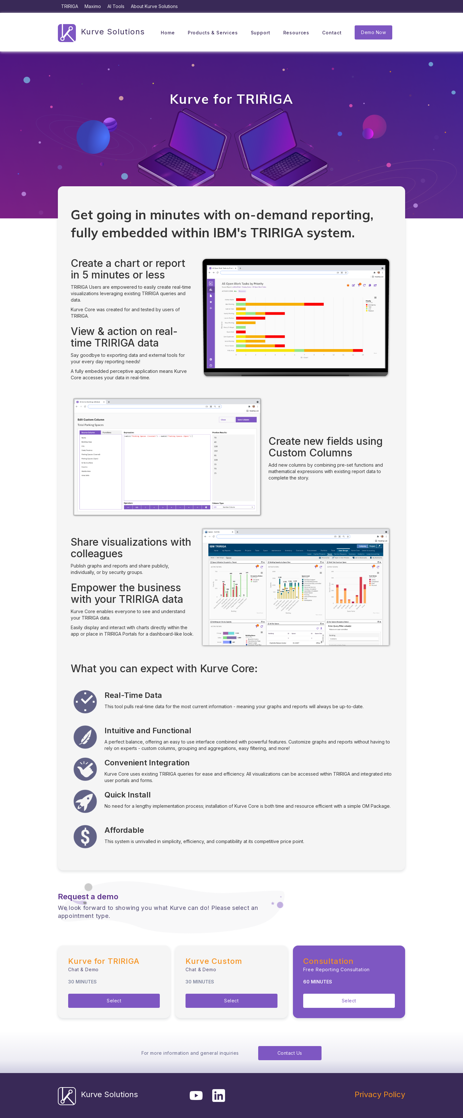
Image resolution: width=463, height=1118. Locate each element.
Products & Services (213, 32)
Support (260, 32)
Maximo (93, 6)
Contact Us (289, 1053)
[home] (101, 32)
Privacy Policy (380, 1094)
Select (114, 1000)
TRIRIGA (69, 6)
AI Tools (115, 6)
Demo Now (373, 32)
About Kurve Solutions (154, 6)
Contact (332, 32)
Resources (296, 32)
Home (168, 32)
